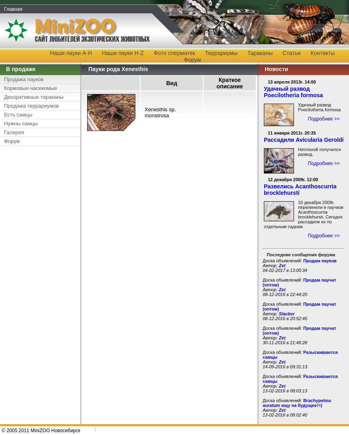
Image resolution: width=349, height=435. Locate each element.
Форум (192, 60)
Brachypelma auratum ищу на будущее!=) (297, 403)
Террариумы (221, 53)
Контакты (322, 53)
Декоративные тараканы (33, 97)
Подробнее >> (324, 119)
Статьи (292, 53)
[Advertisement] (38, 270)
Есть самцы (18, 115)
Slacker (286, 313)
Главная (13, 9)
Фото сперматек (174, 53)
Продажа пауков (23, 79)
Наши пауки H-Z (123, 53)
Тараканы (260, 53)
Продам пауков (320, 260)
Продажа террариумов (31, 106)
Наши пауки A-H (71, 53)
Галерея (14, 132)
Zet (282, 265)
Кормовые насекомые (30, 88)
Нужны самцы (21, 123)
